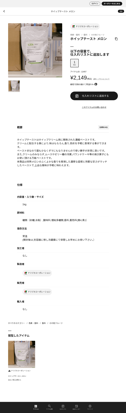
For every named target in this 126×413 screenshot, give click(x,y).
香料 (85, 35)
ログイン (95, 4)
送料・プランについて (101, 79)
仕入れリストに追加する (92, 96)
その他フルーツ (97, 35)
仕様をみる (104, 127)
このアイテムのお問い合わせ (94, 107)
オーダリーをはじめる (112, 4)
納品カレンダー (76, 407)
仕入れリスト (63, 407)
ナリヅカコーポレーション (85, 26)
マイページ (90, 407)
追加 (121, 11)
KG (74, 63)
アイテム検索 (49, 407)
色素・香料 (75, 35)
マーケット (36, 407)
